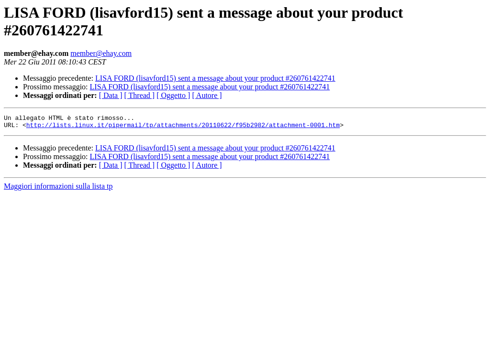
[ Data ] (110, 95)
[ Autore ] (207, 95)
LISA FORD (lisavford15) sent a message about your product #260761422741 (215, 78)
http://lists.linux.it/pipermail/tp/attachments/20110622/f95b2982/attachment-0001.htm (183, 127)
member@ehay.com (101, 53)
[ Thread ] (139, 95)
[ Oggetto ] (173, 95)
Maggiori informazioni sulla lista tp (58, 189)
